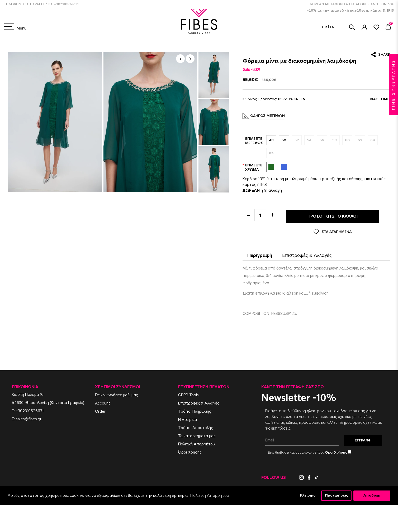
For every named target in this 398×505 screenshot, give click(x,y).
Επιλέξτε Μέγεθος (254, 140)
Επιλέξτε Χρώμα (253, 167)
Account (102, 402)
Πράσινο (271, 167)
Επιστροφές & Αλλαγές (307, 254)
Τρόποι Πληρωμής (194, 410)
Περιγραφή (259, 254)
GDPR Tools (188, 393)
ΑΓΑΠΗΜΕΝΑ (376, 27)
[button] (180, 58)
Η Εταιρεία (187, 418)
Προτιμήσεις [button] (336, 495)
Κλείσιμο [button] (308, 495)
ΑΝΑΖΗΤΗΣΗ (352, 27)
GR (325, 27)
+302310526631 (30, 409)
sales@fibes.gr (28, 417)
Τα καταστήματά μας (196, 434)
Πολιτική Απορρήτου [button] (209, 495)
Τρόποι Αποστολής (195, 426)
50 (282, 140)
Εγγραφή (363, 438)
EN (332, 27)
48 (270, 140)
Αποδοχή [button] (371, 495)
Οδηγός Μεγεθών (264, 116)
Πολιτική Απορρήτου (196, 442)
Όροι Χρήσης (189, 451)
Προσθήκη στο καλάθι (332, 215)
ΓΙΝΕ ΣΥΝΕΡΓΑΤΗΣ (393, 84)
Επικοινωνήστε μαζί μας (116, 393)
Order (100, 410)
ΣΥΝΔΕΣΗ (364, 27)
